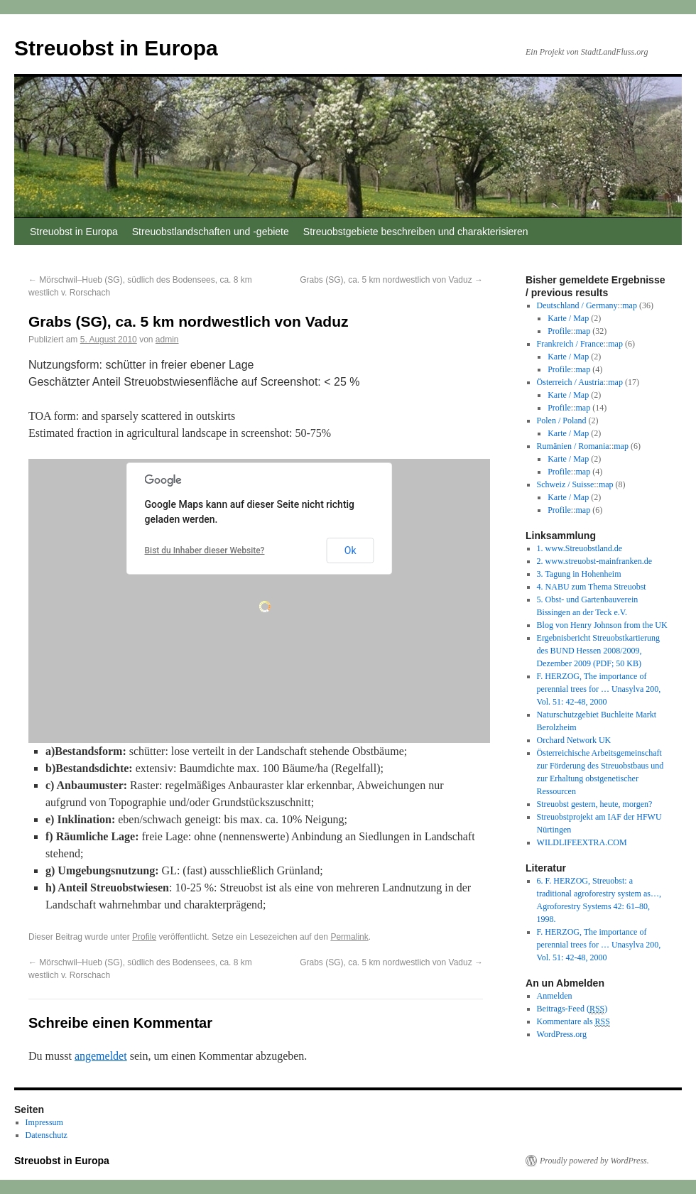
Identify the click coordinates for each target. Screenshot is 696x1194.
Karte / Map (568, 318)
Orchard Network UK (574, 740)
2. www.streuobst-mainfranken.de (595, 561)
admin (167, 339)
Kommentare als (573, 1021)
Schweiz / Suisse (565, 484)
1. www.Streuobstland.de (580, 548)
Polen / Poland (562, 420)
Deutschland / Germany (577, 305)
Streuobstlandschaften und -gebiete (210, 231)
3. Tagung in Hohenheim (579, 574)
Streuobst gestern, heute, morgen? (595, 804)
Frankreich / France (570, 344)
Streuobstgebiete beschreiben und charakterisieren (415, 231)
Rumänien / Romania (573, 446)
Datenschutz (46, 1135)
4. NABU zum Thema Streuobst (591, 587)
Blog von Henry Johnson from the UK (602, 625)
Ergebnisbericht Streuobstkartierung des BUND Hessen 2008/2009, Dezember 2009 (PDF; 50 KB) (598, 650)
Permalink (349, 937)
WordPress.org (562, 1034)
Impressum (44, 1122)
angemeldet (101, 1056)
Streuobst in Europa (116, 48)
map (629, 305)
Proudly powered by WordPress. (594, 1161)
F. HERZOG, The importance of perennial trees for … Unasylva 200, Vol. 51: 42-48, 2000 (599, 689)
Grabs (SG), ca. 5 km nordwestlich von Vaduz (391, 280)
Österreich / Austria (570, 382)
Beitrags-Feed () (572, 1009)
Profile (144, 937)
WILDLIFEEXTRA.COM (582, 842)
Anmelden (554, 996)
